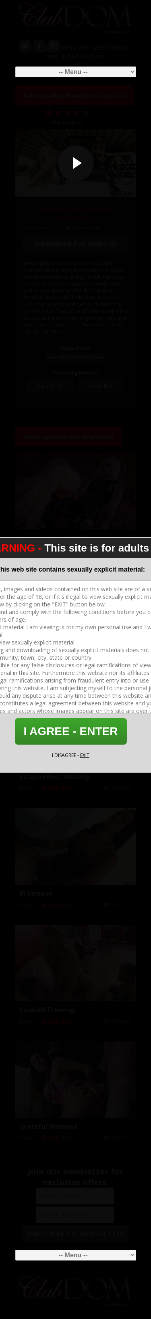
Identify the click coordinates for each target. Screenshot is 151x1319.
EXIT (84, 755)
